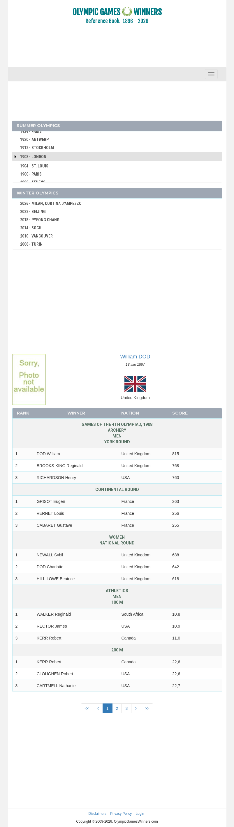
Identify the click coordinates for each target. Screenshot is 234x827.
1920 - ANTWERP (34, 139)
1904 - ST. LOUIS (34, 166)
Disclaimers (97, 814)
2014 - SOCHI (31, 228)
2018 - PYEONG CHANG (39, 219)
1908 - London (33, 156)
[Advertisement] (117, 49)
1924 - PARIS (31, 131)
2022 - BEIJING (33, 211)
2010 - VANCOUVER (36, 236)
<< (87, 708)
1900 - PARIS (31, 174)
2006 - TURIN (31, 244)
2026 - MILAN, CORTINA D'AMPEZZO (51, 203)
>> (147, 708)
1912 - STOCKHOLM (37, 147)
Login (140, 814)
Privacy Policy (121, 814)
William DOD (135, 357)
